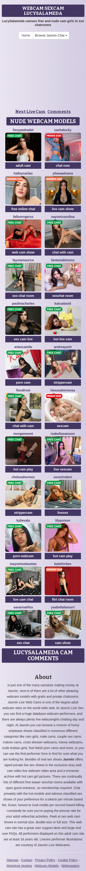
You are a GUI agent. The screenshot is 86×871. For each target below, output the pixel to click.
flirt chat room (63, 599)
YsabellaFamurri (63, 607)
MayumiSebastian (23, 564)
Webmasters (70, 866)
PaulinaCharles (23, 303)
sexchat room (62, 296)
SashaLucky (63, 130)
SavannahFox (23, 607)
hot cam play (23, 469)
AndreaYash (63, 347)
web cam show (23, 252)
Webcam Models (47, 866)
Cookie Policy (68, 860)
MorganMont (23, 434)
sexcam (63, 426)
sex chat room (23, 296)
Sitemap (12, 860)
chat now (63, 165)
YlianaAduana (63, 173)
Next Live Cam (30, 111)
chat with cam (62, 252)
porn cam (23, 382)
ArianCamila (23, 347)
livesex (62, 513)
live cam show (63, 209)
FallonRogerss (23, 217)
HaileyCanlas (23, 173)
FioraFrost (23, 390)
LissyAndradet (23, 130)
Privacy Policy (45, 860)
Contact (26, 860)
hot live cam (62, 339)
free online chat (23, 209)
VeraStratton (62, 477)
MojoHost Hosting (19, 866)
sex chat (23, 643)
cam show (63, 643)
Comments (59, 111)
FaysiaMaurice (23, 260)
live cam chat (23, 599)
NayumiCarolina (63, 217)
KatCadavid (63, 303)
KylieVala (23, 520)
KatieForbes (62, 564)
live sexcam (63, 469)
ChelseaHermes (23, 477)
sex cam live (23, 339)
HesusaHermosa (62, 390)
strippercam (63, 382)
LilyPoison (62, 520)
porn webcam (23, 556)
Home (26, 35)
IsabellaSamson (63, 434)
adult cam (23, 165)
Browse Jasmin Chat (51, 35)
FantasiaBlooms (63, 260)
